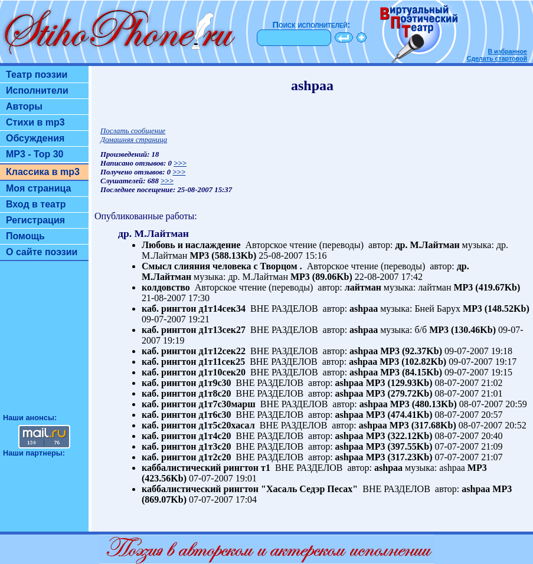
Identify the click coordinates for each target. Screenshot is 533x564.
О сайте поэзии (41, 252)
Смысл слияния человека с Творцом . (222, 266)
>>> (180, 163)
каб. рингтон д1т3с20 (186, 446)
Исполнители (37, 90)
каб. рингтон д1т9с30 (186, 383)
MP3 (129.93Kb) (399, 383)
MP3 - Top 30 (35, 154)
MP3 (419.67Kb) (486, 287)
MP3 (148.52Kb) (496, 309)
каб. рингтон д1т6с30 (186, 415)
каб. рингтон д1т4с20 (186, 436)
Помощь (25, 236)
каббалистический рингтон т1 (206, 468)
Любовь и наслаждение (191, 245)
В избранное (507, 51)
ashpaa (363, 309)
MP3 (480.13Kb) (423, 404)
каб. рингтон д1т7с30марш (199, 404)
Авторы (24, 106)
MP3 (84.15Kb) (411, 372)
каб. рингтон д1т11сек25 (193, 362)
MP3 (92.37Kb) (411, 351)
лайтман (363, 287)
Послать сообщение (132, 131)
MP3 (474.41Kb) (399, 415)
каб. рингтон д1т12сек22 (194, 351)
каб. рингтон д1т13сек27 (194, 330)
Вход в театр (36, 204)
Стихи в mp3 (35, 122)
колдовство (166, 287)
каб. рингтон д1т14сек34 (194, 309)
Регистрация (35, 220)
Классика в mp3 (43, 172)
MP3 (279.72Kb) (399, 393)
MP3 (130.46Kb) (462, 330)
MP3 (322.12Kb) (399, 436)
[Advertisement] (44, 342)
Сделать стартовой (497, 58)
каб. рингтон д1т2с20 (186, 457)
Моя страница (38, 188)
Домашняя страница (133, 140)
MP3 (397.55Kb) (399, 446)
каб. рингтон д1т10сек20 (194, 372)
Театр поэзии (36, 75)
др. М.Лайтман (427, 245)
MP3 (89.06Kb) (321, 277)
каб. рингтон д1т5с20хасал (198, 425)
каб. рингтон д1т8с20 (186, 393)
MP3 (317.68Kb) (423, 425)
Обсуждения (35, 138)
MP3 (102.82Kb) (413, 362)
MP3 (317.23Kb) (399, 457)
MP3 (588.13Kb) (222, 255)
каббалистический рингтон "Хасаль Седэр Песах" (250, 489)
